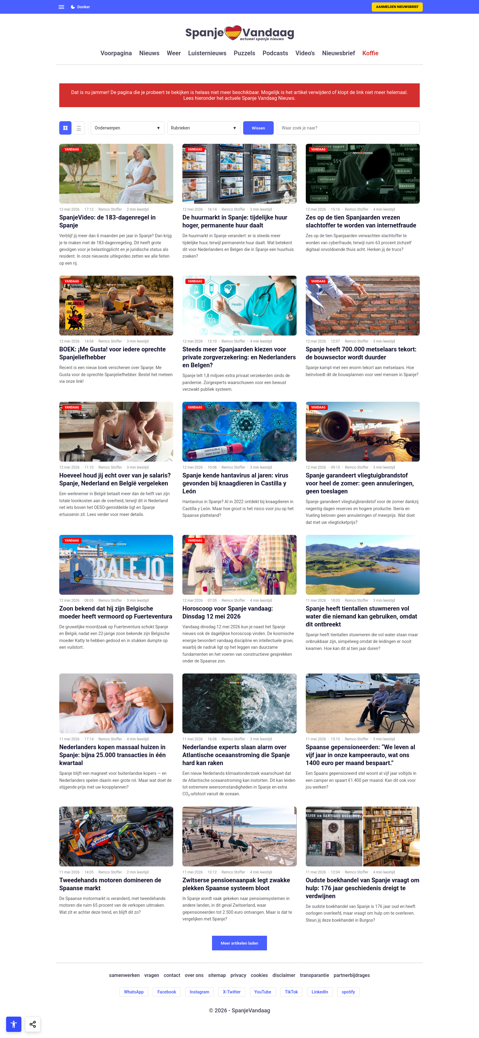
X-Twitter (232, 991)
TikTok (291, 991)
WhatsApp (134, 991)
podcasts (275, 53)
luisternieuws (207, 53)
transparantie (314, 975)
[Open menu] (61, 7)
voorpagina (116, 53)
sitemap (217, 975)
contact (172, 975)
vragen (151, 975)
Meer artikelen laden (239, 943)
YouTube (262, 991)
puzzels (244, 53)
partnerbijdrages (352, 975)
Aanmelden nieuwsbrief (397, 7)
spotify (348, 991)
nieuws (149, 53)
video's (305, 53)
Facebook (166, 991)
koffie (370, 53)
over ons (194, 975)
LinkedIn (320, 991)
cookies (259, 975)
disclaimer (283, 975)
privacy (238, 975)
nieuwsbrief (338, 53)
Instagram (199, 991)
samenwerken (124, 975)
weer (174, 53)
